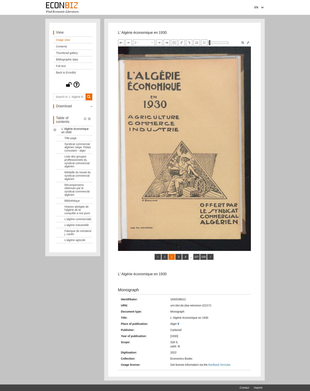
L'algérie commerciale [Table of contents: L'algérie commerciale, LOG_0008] (77, 219)
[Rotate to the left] (182, 43)
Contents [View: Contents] (61, 46)
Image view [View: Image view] (63, 39)
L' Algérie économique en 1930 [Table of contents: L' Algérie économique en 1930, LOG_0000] (75, 130)
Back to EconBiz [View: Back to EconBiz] (66, 72)
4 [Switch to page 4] (185, 256)
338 (203, 256)
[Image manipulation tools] (248, 42)
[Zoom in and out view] (218, 43)
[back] (158, 257)
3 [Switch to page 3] (179, 256)
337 (196, 256)
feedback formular (219, 364)
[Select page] (144, 43)
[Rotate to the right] (189, 43)
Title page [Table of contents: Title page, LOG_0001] (70, 138)
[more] (210, 257)
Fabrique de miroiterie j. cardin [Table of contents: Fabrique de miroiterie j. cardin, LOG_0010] (77, 232)
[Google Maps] (179, 323)
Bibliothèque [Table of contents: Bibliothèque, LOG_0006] (72, 200)
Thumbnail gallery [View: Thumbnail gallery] (67, 53)
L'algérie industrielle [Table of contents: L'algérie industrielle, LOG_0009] (76, 225)
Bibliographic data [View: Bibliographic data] (67, 59)
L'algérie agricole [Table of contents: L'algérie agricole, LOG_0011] (74, 240)
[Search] (89, 97)
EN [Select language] (259, 7)
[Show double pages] (174, 43)
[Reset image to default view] (197, 43)
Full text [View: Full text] (61, 66)
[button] (72, 85)
